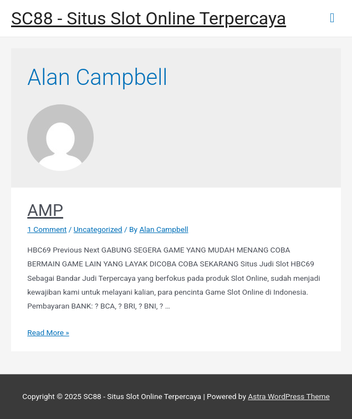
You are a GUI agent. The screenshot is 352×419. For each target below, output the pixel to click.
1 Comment (47, 229)
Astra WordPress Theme (288, 396)
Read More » (48, 332)
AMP (45, 210)
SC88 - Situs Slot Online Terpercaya (148, 18)
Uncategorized (98, 229)
